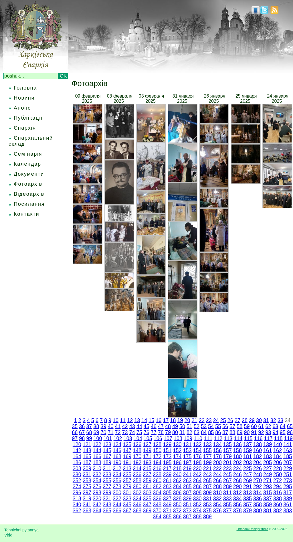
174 (177, 456)
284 (177, 486)
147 (127, 450)
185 (287, 456)
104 (138, 438)
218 (177, 468)
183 (267, 456)
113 (228, 438)
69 (96, 432)
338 (277, 498)
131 (187, 444)
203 (247, 462)
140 (277, 444)
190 (117, 462)
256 (117, 480)
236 (137, 474)
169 (127, 456)
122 (97, 444)
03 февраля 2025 (151, 99)
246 (237, 474)
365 (107, 510)
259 (147, 480)
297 (87, 492)
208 (77, 468)
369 (147, 510)
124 (117, 444)
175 (187, 456)
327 (167, 498)
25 (223, 420)
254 (97, 480)
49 (175, 426)
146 (117, 450)
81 (182, 432)
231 (87, 474)
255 (107, 480)
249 (267, 474)
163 (287, 450)
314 (257, 492)
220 (197, 468)
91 (254, 432)
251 (287, 474)
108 (178, 438)
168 (117, 456)
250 (277, 474)
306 (177, 492)
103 (128, 438)
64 (283, 426)
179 (227, 456)
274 (77, 486)
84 (204, 432)
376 (217, 510)
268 (237, 480)
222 (217, 468)
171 (147, 456)
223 (227, 468)
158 (237, 450)
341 (87, 504)
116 (258, 438)
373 (187, 510)
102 (118, 438)
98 (82, 438)
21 (194, 420)
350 (177, 504)
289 (227, 486)
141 (287, 444)
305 (167, 492)
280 (137, 486)
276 (97, 486)
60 (254, 426)
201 (227, 462)
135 (227, 444)
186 (77, 462)
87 (225, 432)
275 (87, 486)
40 (111, 426)
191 (127, 462)
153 (187, 450)
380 (257, 510)
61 (261, 426)
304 (157, 492)
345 (127, 504)
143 (87, 450)
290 (237, 486)
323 (127, 498)
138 (257, 444)
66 (75, 432)
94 (275, 432)
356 (237, 504)
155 (207, 450)
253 (87, 480)
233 (107, 474)
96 (290, 432)
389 (207, 516)
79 (168, 432)
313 (247, 492)
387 (187, 516)
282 (157, 486)
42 (125, 426)
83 (196, 432)
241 (187, 474)
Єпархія (25, 128)
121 (87, 444)
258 (137, 480)
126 (137, 444)
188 (97, 462)
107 (168, 438)
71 (111, 432)
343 (107, 504)
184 (277, 456)
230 (77, 474)
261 (167, 480)
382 (277, 510)
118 (278, 438)
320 (97, 498)
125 (127, 444)
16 (158, 420)
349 (167, 504)
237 (147, 474)
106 (158, 438)
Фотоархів (28, 184)
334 (237, 498)
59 (247, 426)
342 (97, 504)
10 (115, 420)
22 (202, 420)
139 (267, 444)
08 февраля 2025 (119, 99)
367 (127, 510)
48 (168, 426)
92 (261, 432)
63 (275, 426)
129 (167, 444)
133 (207, 444)
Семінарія (28, 154)
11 (123, 420)
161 (267, 450)
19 (180, 420)
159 (247, 450)
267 (227, 480)
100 (97, 438)
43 (132, 426)
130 (177, 444)
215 (147, 468)
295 (287, 486)
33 (280, 420)
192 (137, 462)
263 (187, 480)
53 (204, 426)
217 (167, 468)
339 (287, 498)
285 (187, 486)
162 (277, 450)
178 (217, 456)
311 (227, 492)
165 (87, 456)
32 (273, 420)
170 (137, 456)
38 (96, 426)
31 (266, 420)
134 (217, 444)
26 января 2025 (214, 99)
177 (207, 456)
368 (137, 510)
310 (217, 492)
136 (237, 444)
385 (167, 516)
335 (247, 498)
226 (257, 468)
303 (147, 492)
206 (277, 462)
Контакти (26, 214)
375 (207, 510)
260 (157, 480)
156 (217, 450)
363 (87, 510)
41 (118, 426)
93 (268, 432)
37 (89, 426)
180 (237, 456)
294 (277, 486)
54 (211, 426)
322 (117, 498)
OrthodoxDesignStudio (252, 529)
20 (187, 420)
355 (227, 504)
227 (267, 468)
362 (77, 510)
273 (287, 480)
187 (87, 462)
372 (177, 510)
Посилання (29, 204)
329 (187, 498)
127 (147, 444)
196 (177, 462)
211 (107, 468)
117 (268, 438)
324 (137, 498)
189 (107, 462)
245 (227, 474)
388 (197, 516)
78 (161, 432)
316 (277, 492)
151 (167, 450)
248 (257, 474)
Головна (25, 88)
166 (97, 456)
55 (218, 426)
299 (107, 492)
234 (117, 474)
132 (197, 444)
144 (97, 450)
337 (267, 498)
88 (232, 432)
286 (197, 486)
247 (247, 474)
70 (103, 432)
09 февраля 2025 (88, 99)
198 (197, 462)
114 (238, 438)
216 (157, 468)
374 (197, 510)
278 (117, 486)
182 (257, 456)
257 (127, 480)
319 (87, 498)
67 (82, 432)
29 (252, 420)
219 (187, 468)
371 (167, 510)
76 (146, 432)
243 (207, 474)
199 (207, 462)
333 (227, 498)
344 (117, 504)
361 (287, 504)
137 (247, 444)
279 (127, 486)
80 (175, 432)
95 (283, 432)
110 (198, 438)
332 (217, 498)
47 (161, 426)
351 (187, 504)
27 (237, 420)
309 (207, 492)
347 (147, 504)
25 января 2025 (246, 99)
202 (237, 462)
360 (277, 504)
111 (208, 438)
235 (127, 474)
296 (77, 492)
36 (82, 426)
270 (257, 480)
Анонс (22, 108)
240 (177, 474)
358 (257, 504)
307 (187, 492)
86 (218, 432)
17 (166, 420)
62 (268, 426)
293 (267, 486)
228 (277, 468)
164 (77, 456)
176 (197, 456)
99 (89, 438)
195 (167, 462)
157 (227, 450)
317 (287, 492)
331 (207, 498)
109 (188, 438)
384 (157, 516)
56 (225, 426)
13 (137, 420)
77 (154, 432)
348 (157, 504)
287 (207, 486)
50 (182, 426)
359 (267, 504)
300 (117, 492)
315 (267, 492)
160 (257, 450)
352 (197, 504)
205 (267, 462)
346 (137, 504)
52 (196, 426)
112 (218, 438)
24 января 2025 (277, 99)
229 (287, 468)
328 (177, 498)
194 (157, 462)
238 (157, 474)
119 (288, 438)
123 (107, 444)
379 (247, 510)
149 (147, 450)
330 (197, 498)
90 (247, 432)
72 (118, 432)
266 (217, 480)
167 (107, 456)
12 (130, 420)
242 (197, 474)
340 (77, 504)
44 (139, 426)
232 (97, 474)
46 (154, 426)
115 (248, 438)
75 (139, 432)
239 (167, 474)
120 (77, 444)
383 (287, 510)
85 (211, 432)
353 (207, 504)
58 (239, 426)
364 (97, 510)
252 (77, 480)
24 (216, 420)
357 (247, 504)
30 (259, 420)
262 (177, 480)
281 (147, 486)
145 (107, 450)
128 (157, 444)
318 (77, 498)
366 (117, 510)
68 (89, 432)
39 (103, 426)
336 (257, 498)
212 (117, 468)
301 (127, 492)
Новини (24, 98)
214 (137, 468)
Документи (29, 174)
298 (97, 492)
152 (177, 450)
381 (267, 510)
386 (177, 516)
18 (173, 420)
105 (148, 438)
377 (227, 510)
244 (217, 474)
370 (157, 510)
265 (207, 480)
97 (75, 438)
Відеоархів (29, 194)
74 (132, 432)
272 (277, 480)
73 (125, 432)
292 (257, 486)
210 (97, 468)
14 (144, 420)
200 (217, 462)
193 (147, 462)
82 (189, 432)
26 (230, 420)
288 (217, 486)
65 (290, 426)
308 (197, 492)
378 (237, 510)
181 (247, 456)
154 (197, 450)
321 (107, 498)
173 (167, 456)
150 (157, 450)
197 (187, 462)
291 (247, 486)
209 (87, 468)
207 (287, 462)
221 (207, 468)
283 (167, 486)
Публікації (28, 118)
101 (108, 438)
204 (257, 462)
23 (209, 420)
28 (245, 420)
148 (137, 450)
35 (75, 426)
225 (247, 468)
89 (239, 432)
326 (157, 498)
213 (127, 468)
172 (157, 456)
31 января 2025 (182, 99)
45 (146, 426)
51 (189, 426)
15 (151, 420)
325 (147, 498)
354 (217, 504)
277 (107, 486)
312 (237, 492)
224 (237, 468)
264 (197, 480)
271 (267, 480)
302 (137, 492)
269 (247, 480)
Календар (27, 164)
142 (77, 450)
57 (232, 426)
